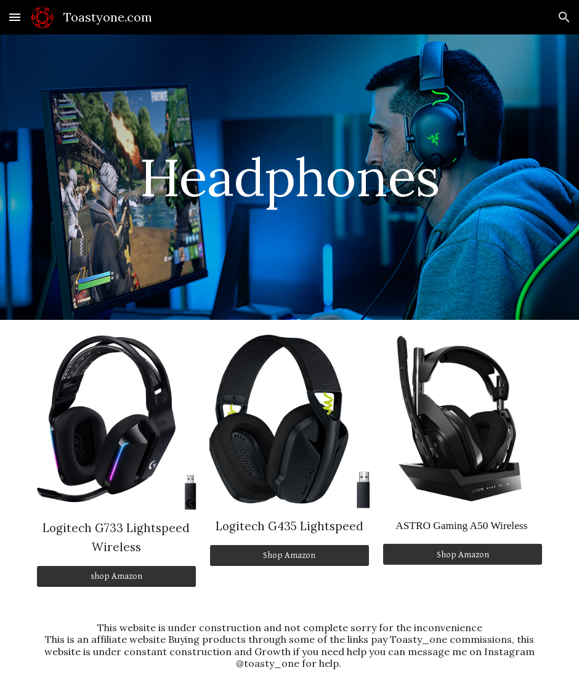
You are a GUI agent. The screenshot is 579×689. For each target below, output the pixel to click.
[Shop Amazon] (289, 555)
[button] (15, 17)
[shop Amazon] (116, 576)
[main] (289, 177)
